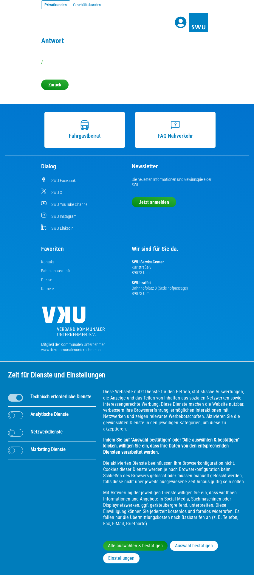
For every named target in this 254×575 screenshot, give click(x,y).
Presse (46, 279)
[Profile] (181, 22)
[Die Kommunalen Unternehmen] (73, 324)
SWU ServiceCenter (148, 261)
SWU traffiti (141, 282)
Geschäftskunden (87, 4)
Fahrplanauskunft (55, 270)
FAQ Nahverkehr (172, 129)
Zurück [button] (54, 85)
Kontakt (47, 261)
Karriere (47, 288)
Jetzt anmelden (154, 202)
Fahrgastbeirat (82, 129)
